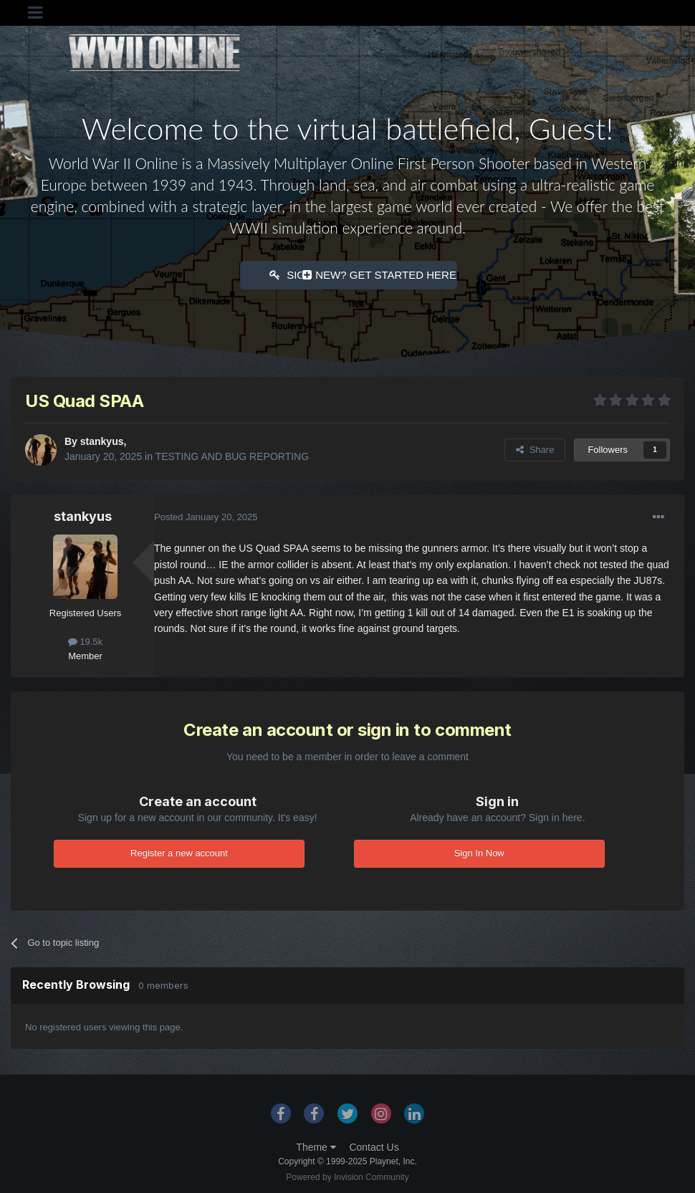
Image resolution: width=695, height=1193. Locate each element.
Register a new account (179, 851)
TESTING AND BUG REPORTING (232, 455)
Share (535, 448)
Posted (206, 515)
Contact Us (373, 1145)
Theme (315, 1145)
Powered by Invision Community (347, 1176)
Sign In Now (479, 851)
